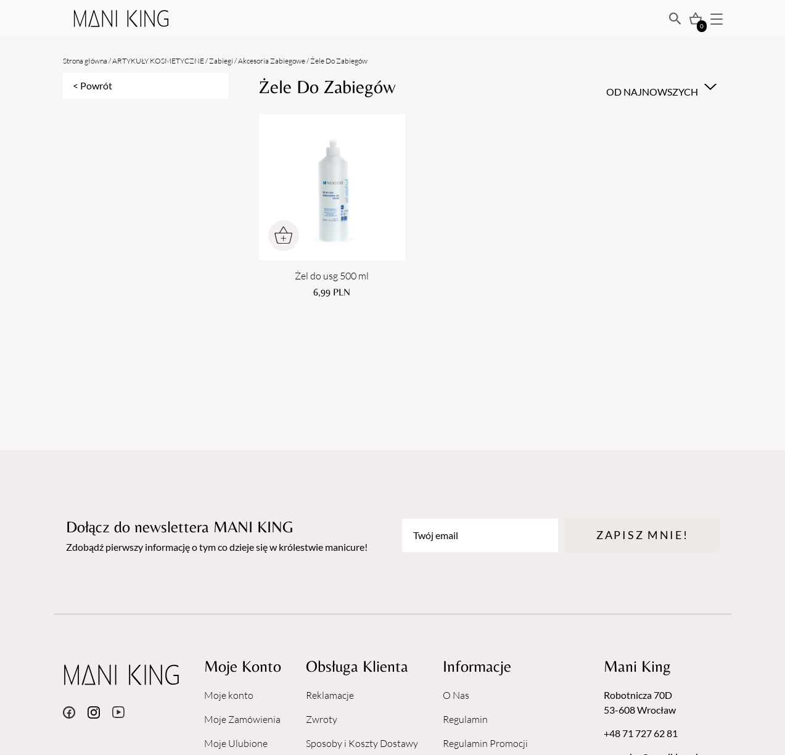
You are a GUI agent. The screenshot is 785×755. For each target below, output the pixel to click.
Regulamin (465, 719)
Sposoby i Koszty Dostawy (362, 743)
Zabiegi (221, 60)
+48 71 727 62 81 (641, 733)
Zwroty (321, 719)
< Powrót (92, 85)
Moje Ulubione (236, 743)
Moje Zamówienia (242, 719)
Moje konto (228, 695)
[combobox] (660, 87)
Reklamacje (330, 695)
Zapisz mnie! (642, 535)
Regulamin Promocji (485, 743)
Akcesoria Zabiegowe (271, 60)
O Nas (456, 695)
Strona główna (85, 60)
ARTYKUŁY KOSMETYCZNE (158, 60)
